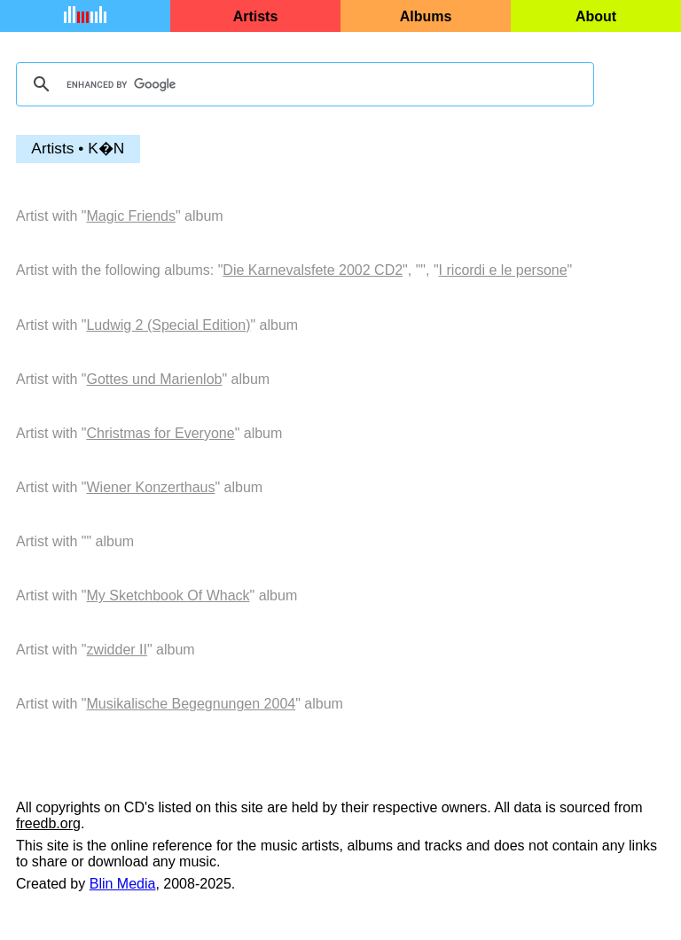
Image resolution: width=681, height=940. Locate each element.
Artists (255, 16)
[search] (302, 84)
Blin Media (123, 883)
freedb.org (48, 823)
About (595, 16)
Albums (426, 16)
